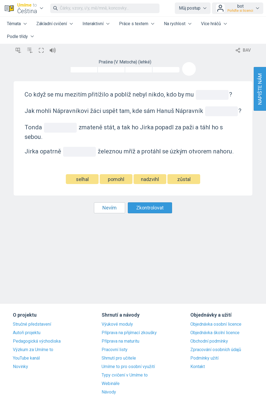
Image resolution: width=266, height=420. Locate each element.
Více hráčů (211, 23)
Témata (14, 23)
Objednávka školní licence (215, 332)
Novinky (20, 366)
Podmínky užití (204, 358)
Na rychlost (174, 23)
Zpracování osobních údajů (215, 349)
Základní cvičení (51, 23)
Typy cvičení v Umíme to (125, 375)
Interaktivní (93, 23)
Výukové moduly (117, 324)
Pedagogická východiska (37, 341)
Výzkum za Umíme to (33, 349)
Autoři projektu (26, 332)
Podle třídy (17, 36)
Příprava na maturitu (120, 341)
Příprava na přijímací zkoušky (129, 332)
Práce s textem (133, 23)
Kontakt (197, 366)
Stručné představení (32, 324)
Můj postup (189, 8)
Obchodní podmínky (209, 341)
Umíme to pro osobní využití (128, 366)
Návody (109, 392)
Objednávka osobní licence (215, 324)
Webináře (111, 383)
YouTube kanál (26, 358)
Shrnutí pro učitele (119, 358)
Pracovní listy (115, 349)
